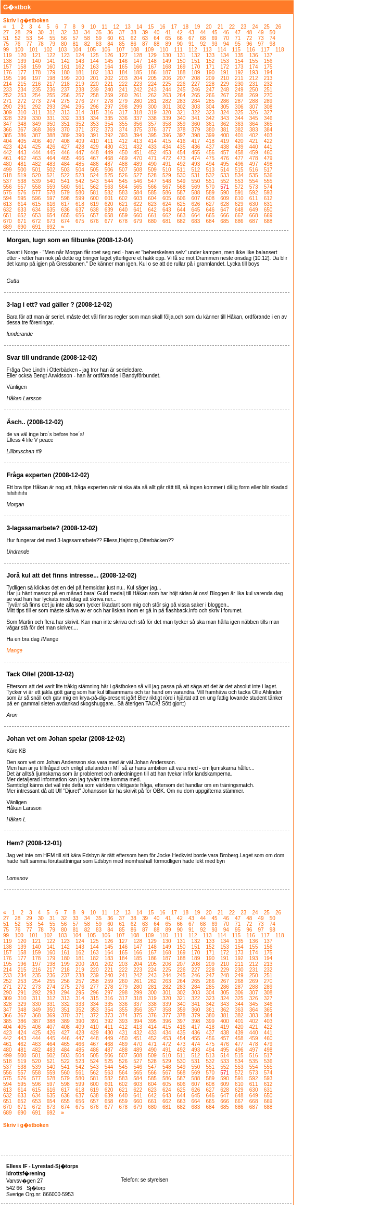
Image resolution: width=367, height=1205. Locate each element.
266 (210, 95)
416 (181, 141)
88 (156, 44)
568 (181, 187)
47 (238, 32)
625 (181, 204)
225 (166, 84)
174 (253, 67)
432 (137, 147)
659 (123, 215)
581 (94, 192)
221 (109, 84)
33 (76, 32)
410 (94, 141)
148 (152, 61)
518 (7, 175)
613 (7, 204)
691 (36, 227)
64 (156, 38)
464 (50, 158)
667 (239, 215)
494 (210, 164)
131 (181, 55)
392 (109, 135)
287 (239, 101)
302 (181, 107)
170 (196, 67)
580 (79, 192)
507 (123, 170)
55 (52, 38)
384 (268, 130)
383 (253, 130)
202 (109, 78)
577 (36, 192)
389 (65, 135)
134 (224, 55)
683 (196, 221)
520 (36, 175)
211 (239, 78)
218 (65, 84)
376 (152, 130)
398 (196, 135)
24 (255, 27)
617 (65, 204)
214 (7, 84)
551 (210, 181)
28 (17, 32)
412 (123, 141)
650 (268, 210)
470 (137, 158)
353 (94, 124)
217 (50, 84)
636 (65, 210)
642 (152, 210)
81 (76, 44)
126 (109, 55)
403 (268, 135)
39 (145, 32)
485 (79, 164)
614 (22, 204)
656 (79, 215)
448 (94, 152)
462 (22, 158)
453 (166, 152)
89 (168, 44)
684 (210, 221)
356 (137, 124)
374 (123, 130)
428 (79, 147)
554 (253, 181)
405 (22, 141)
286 (224, 101)
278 (109, 101)
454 (181, 152)
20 (208, 27)
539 (36, 181)
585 (152, 192)
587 (181, 192)
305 (224, 107)
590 (224, 192)
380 (210, 130)
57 (76, 38)
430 (109, 147)
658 (109, 215)
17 (174, 27)
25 (267, 27)
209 (210, 78)
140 (36, 61)
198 (50, 78)
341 (196, 118)
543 (94, 181)
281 (152, 101)
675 (79, 221)
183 (109, 72)
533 (224, 175)
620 (109, 204)
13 (128, 27)
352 (79, 124)
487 (109, 164)
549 (181, 181)
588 (196, 192)
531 (196, 175)
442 (7, 152)
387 (36, 135)
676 (94, 221)
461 (7, 158)
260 (123, 95)
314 (79, 112)
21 (220, 27)
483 (50, 164)
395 (152, 135)
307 (253, 107)
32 (64, 32)
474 (196, 158)
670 (7, 221)
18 (185, 27)
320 (166, 112)
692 (50, 227)
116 (250, 50)
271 (7, 101)
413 (137, 141)
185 (137, 72)
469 (123, 158)
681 (166, 221)
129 (152, 55)
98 (272, 44)
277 (94, 101)
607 (196, 198)
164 (109, 67)
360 (196, 124)
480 (7, 164)
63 (145, 38)
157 (7, 67)
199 (65, 78)
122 (50, 55)
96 (249, 44)
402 (253, 135)
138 (7, 61)
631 (268, 204)
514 (224, 170)
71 (238, 38)
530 (181, 175)
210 (224, 78)
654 (50, 215)
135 (239, 55)
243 (152, 90)
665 (210, 215)
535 (253, 175)
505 (94, 170)
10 (93, 27)
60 (110, 38)
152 (210, 61)
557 (22, 187)
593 (268, 192)
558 (36, 187)
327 (268, 112)
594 (7, 198)
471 (152, 158)
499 (7, 170)
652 (22, 215)
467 (94, 158)
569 (196, 187)
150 (181, 61)
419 (224, 141)
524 (94, 175)
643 (166, 210)
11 (104, 27)
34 (87, 32)
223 (137, 84)
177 (22, 72)
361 (210, 124)
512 (196, 170)
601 (109, 198)
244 (166, 90)
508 (137, 170)
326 (253, 112)
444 (36, 152)
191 (224, 72)
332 (65, 118)
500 (22, 170)
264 (181, 95)
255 (50, 95)
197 (36, 78)
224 (152, 84)
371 (79, 130)
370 (65, 130)
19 (197, 27)
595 (22, 198)
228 (210, 84)
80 (64, 44)
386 (22, 135)
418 (210, 141)
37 (122, 32)
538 (22, 181)
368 (36, 130)
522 (65, 175)
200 (79, 78)
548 (166, 181)
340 (181, 118)
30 (41, 32)
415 (166, 141)
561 (79, 187)
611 (253, 198)
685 (224, 221)
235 (36, 90)
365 (268, 124)
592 (253, 192)
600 (94, 198)
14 (139, 27)
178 (36, 72)
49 (261, 32)
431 (123, 147)
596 (36, 198)
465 (65, 158)
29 (29, 32)
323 (210, 112)
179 (50, 72)
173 (239, 67)
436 (196, 147)
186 (152, 72)
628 (224, 204)
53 (29, 38)
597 (50, 198)
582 (109, 192)
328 (7, 118)
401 (239, 135)
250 (253, 90)
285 (210, 101)
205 (152, 78)
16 (162, 27)
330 (36, 118)
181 (79, 72)
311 (36, 112)
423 (7, 147)
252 (7, 95)
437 (210, 147)
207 (181, 78)
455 (196, 152)
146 (123, 61)
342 (210, 118)
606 (181, 198)
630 (253, 204)
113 (207, 50)
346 (268, 118)
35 (99, 32)
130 (166, 55)
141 (50, 61)
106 (106, 50)
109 (149, 50)
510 (166, 170)
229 (224, 84)
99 (6, 50)
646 (210, 210)
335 (109, 118)
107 (120, 50)
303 (196, 107)
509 (152, 170)
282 (166, 101)
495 (224, 164)
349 (36, 124)
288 (253, 101)
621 (123, 204)
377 (166, 130)
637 (79, 210)
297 (109, 107)
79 (52, 44)
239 (94, 90)
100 (19, 50)
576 (22, 192)
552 (224, 181)
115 (236, 50)
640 (123, 210)
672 (36, 221)
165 (123, 67)
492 (181, 164)
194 (268, 72)
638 (94, 210)
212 (253, 78)
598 (65, 198)
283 (181, 101)
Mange (15, 650)
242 (137, 90)
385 (7, 135)
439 (239, 147)
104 (77, 50)
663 (181, 215)
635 (50, 210)
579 (65, 192)
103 (62, 50)
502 (50, 170)
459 (253, 152)
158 (22, 67)
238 (79, 90)
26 (278, 27)
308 (268, 107)
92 (203, 44)
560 (65, 187)
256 (65, 95)
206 (166, 78)
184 (123, 72)
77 (29, 44)
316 (109, 112)
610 (239, 198)
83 (99, 44)
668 (253, 215)
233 (7, 90)
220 (94, 84)
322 (196, 112)
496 (239, 164)
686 (239, 221)
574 (268, 187)
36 (110, 32)
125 (94, 55)
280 (137, 101)
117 (265, 50)
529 (166, 175)
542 (79, 181)
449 (109, 152)
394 (137, 135)
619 (94, 204)
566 (152, 187)
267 (224, 95)
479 (268, 158)
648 (239, 210)
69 (215, 38)
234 (22, 90)
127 (123, 55)
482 (36, 164)
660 (137, 215)
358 (166, 124)
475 (210, 158)
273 (36, 101)
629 (239, 204)
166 (137, 67)
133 (210, 55)
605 (166, 198)
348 (22, 124)
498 (268, 164)
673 (50, 221)
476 (224, 158)
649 (253, 210)
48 (249, 32)
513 (210, 170)
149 (166, 61)
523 (79, 175)
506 (109, 170)
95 (238, 44)
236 (50, 90)
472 (166, 158)
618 (79, 204)
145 (109, 61)
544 (109, 181)
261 (137, 95)
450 (123, 152)
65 (168, 38)
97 (261, 44)
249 (239, 90)
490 (152, 164)
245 (181, 90)
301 (166, 107)
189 (196, 72)
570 (210, 187)
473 (181, 158)
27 (6, 32)
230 (239, 84)
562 (94, 187)
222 (123, 84)
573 (253, 187)
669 (268, 215)
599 (79, 198)
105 (91, 50)
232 (268, 84)
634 (36, 210)
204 (137, 78)
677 (109, 221)
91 (191, 44)
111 (178, 50)
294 (65, 107)
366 (7, 130)
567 (166, 187)
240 (109, 90)
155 (253, 61)
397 (181, 135)
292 (36, 107)
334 (94, 118)
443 (22, 152)
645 (196, 210)
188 (181, 72)
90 (180, 44)
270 (268, 95)
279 (123, 101)
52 (17, 38)
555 (268, 181)
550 (196, 181)
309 (7, 112)
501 (36, 170)
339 (166, 118)
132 (196, 55)
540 (50, 181)
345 (253, 118)
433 (152, 147)
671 (22, 221)
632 (7, 210)
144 (94, 61)
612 (268, 198)
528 (152, 175)
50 (272, 32)
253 (22, 95)
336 (123, 118)
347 (7, 124)
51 (6, 38)
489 (137, 164)
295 (79, 107)
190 (210, 72)
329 (22, 118)
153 (224, 61)
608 (210, 198)
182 (94, 72)
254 (36, 95)
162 (79, 67)
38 (133, 32)
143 (79, 61)
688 (268, 221)
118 (279, 50)
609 (224, 198)
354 (109, 124)
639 (109, 210)
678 (123, 221)
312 (50, 112)
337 (137, 118)
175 (268, 67)
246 (196, 90)
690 (22, 227)
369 (50, 130)
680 (152, 221)
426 (50, 147)
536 (268, 175)
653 (36, 215)
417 (196, 141)
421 (253, 141)
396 (166, 135)
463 (36, 158)
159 (36, 67)
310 (22, 112)
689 (7, 227)
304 (210, 107)
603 (137, 198)
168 (166, 67)
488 (123, 164)
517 (268, 170)
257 (79, 95)
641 (137, 210)
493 (196, 164)
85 (122, 44)
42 (180, 32)
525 (109, 175)
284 (196, 101)
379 (196, 130)
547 (152, 181)
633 (22, 210)
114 (222, 50)
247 (210, 90)
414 (152, 141)
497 (253, 164)
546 (137, 181)
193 (253, 72)
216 (36, 84)
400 (224, 135)
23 (243, 27)
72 (249, 38)
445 (50, 152)
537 (7, 181)
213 (268, 78)
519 (22, 175)
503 (65, 170)
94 (226, 44)
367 (22, 130)
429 (94, 147)
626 (196, 204)
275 (65, 101)
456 (210, 152)
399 (210, 135)
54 (41, 38)
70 (226, 38)
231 (253, 84)
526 (123, 175)
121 (36, 55)
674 (65, 221)
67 (191, 38)
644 (181, 210)
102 (48, 50)
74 (272, 38)
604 (152, 198)
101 (33, 50)
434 (166, 147)
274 (50, 101)
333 (79, 118)
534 (239, 175)
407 (50, 141)
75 (6, 44)
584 (137, 192)
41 (168, 32)
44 (203, 32)
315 (94, 112)
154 (239, 61)
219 (79, 84)
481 (22, 164)
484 (65, 164)
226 (181, 84)
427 (65, 147)
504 (79, 170)
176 (7, 72)
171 (210, 67)
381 (224, 130)
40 (156, 32)
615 (36, 204)
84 (110, 44)
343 (224, 118)
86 (133, 44)
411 (109, 141)
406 (36, 141)
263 (166, 95)
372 (94, 130)
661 (152, 215)
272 (22, 101)
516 (253, 170)
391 (94, 135)
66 (180, 38)
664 (196, 215)
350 (50, 124)
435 (181, 147)
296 (94, 107)
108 (135, 50)
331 (50, 118)
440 (253, 147)
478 (253, 158)
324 (224, 112)
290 (7, 107)
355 (123, 124)
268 (239, 95)
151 (196, 61)
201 (94, 78)
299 (137, 107)
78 (41, 44)
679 (137, 221)
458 (239, 152)
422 (268, 141)
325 (239, 112)
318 (137, 112)
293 (50, 107)
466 (79, 158)
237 (65, 90)
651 (7, 215)
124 (79, 55)
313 (65, 112)
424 (22, 147)
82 (87, 44)
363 (239, 124)
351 (65, 124)
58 (87, 38)
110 (163, 50)
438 (224, 147)
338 (152, 118)
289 (268, 101)
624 (166, 204)
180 (65, 72)
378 (181, 130)
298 (123, 107)
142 (65, 61)
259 (109, 95)
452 (152, 152)
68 (203, 38)
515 (239, 170)
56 (64, 38)
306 (239, 107)
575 (7, 192)
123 (65, 55)
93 (215, 44)
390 (79, 135)
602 (123, 198)
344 (239, 118)
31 (52, 32)
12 (116, 27)
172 (224, 67)
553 (239, 181)
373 (109, 130)
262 (152, 95)
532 (210, 175)
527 (137, 175)
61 (122, 38)
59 (99, 38)
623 (152, 204)
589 (210, 192)
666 (224, 215)
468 (109, 158)
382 (239, 130)
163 (94, 67)
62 (133, 38)
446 (65, 152)
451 (137, 152)
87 (145, 44)
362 (224, 124)
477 (239, 158)
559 (50, 187)
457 (224, 152)
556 (7, 187)
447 (79, 152)
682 (181, 221)
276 (79, 101)
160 (50, 67)
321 (181, 112)
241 (123, 90)
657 (94, 215)
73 (261, 38)
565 (137, 187)
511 (181, 170)
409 (79, 141)
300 (152, 107)
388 (50, 135)
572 (239, 187)
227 (196, 84)
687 (253, 221)
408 (65, 141)
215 (22, 84)
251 (268, 90)
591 (239, 192)
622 (137, 204)
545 (123, 181)
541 (65, 181)
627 (210, 204)
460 (268, 152)
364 (253, 124)
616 (50, 204)
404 (7, 141)
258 (94, 95)
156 (268, 61)
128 (137, 55)
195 (7, 78)
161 (65, 67)
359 (181, 124)
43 (191, 32)
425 (36, 147)
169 (181, 67)
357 (152, 124)
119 (7, 55)
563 (109, 187)
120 (22, 55)
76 (17, 44)
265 (196, 95)
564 (123, 187)
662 (166, 215)
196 (22, 78)
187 (166, 72)
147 (137, 61)
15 (151, 27)
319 (152, 112)
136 (253, 55)
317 (123, 112)
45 (215, 32)
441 (268, 147)
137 (268, 55)
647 (224, 210)
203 (123, 78)
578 (50, 192)
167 (152, 67)
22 (232, 27)
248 (224, 90)
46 (226, 32)
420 (239, 141)
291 (22, 107)
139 (22, 61)
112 (192, 50)
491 (166, 164)
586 (166, 192)
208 (196, 78)
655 (65, 215)
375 (137, 130)
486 (94, 164)
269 (253, 95)
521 (50, 175)
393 (123, 135)
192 (239, 72)
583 (123, 192)
